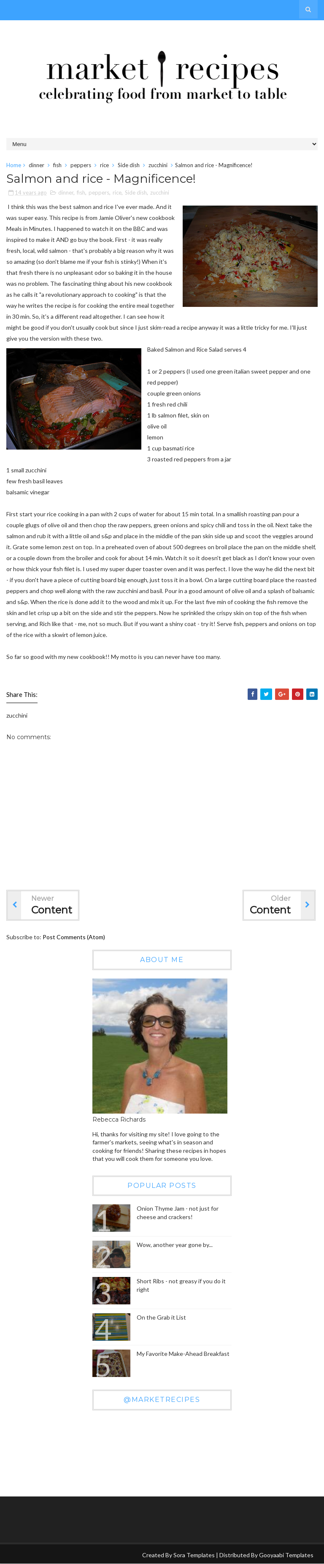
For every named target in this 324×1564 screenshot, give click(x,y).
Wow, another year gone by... (175, 1244)
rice (104, 165)
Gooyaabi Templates (286, 1555)
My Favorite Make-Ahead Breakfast (183, 1353)
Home (13, 165)
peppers (80, 165)
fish (57, 165)
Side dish (129, 165)
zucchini (157, 165)
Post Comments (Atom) (74, 937)
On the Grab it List (161, 1317)
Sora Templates (194, 1555)
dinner (36, 165)
